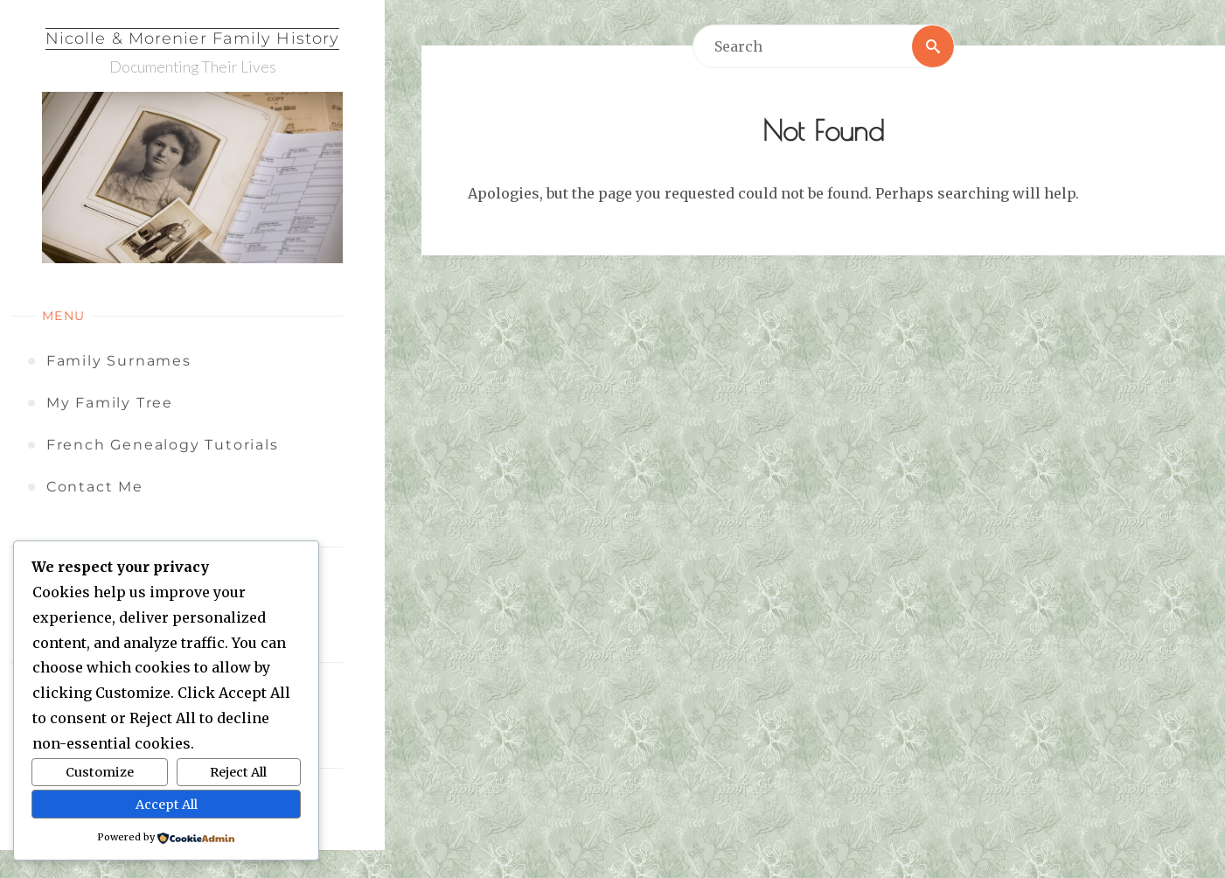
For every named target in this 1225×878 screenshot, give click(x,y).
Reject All (238, 772)
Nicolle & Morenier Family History (192, 38)
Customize (100, 772)
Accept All (167, 804)
